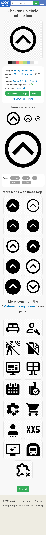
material (15, 182)
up (34, 178)
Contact (38, 501)
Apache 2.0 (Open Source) (25, 81)
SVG (35, 93)
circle (26, 178)
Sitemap (39, 505)
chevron (15, 178)
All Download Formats (23, 99)
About (30, 501)
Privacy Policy (9, 505)
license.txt (20, 88)
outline (26, 182)
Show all (23, 489)
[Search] (36, 3)
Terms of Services (25, 505)
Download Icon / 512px (17, 93)
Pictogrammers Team (24, 70)
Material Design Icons (24, 74)
